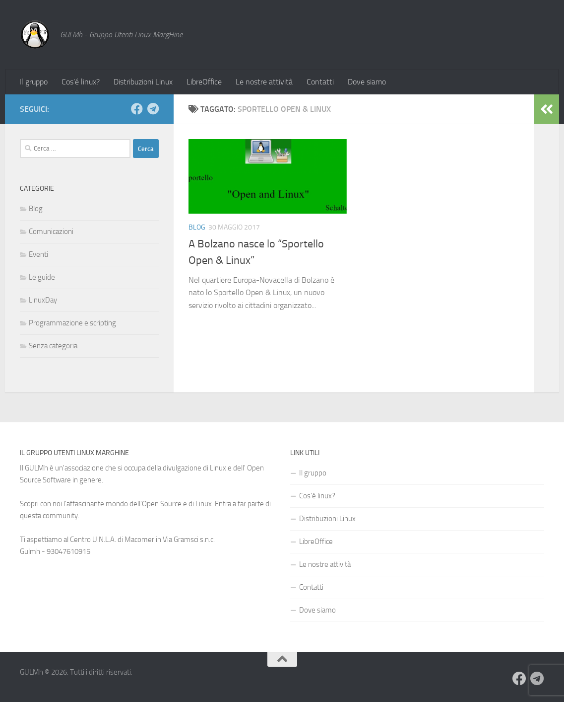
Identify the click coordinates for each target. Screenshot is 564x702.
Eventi (38, 254)
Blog (196, 227)
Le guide (42, 277)
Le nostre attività (264, 81)
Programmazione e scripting (72, 322)
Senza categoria (53, 345)
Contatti (320, 81)
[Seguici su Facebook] (137, 109)
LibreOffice (204, 81)
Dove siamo (367, 81)
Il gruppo (33, 81)
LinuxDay (43, 300)
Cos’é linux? (81, 81)
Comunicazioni (51, 231)
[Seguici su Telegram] (153, 109)
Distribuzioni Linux (143, 81)
